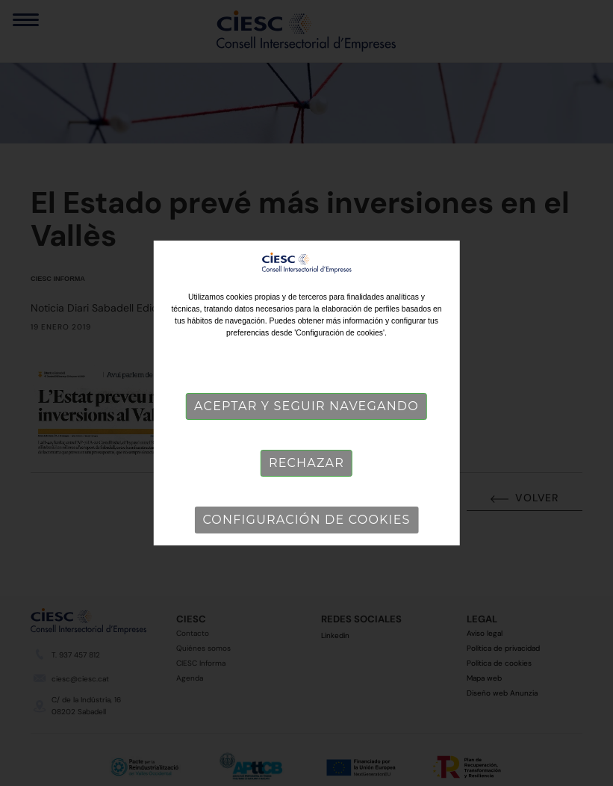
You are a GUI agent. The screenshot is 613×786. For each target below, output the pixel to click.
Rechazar (306, 463)
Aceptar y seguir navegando (306, 406)
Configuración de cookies (306, 520)
